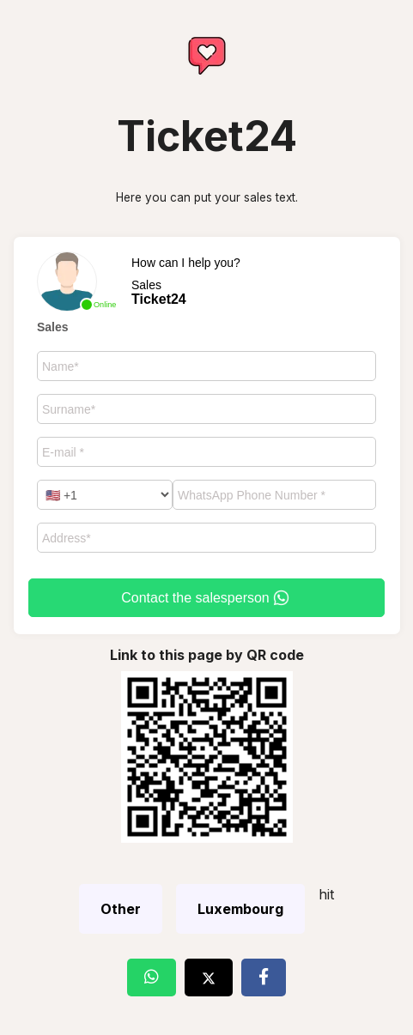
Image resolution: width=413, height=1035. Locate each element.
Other (120, 908)
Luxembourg (240, 908)
